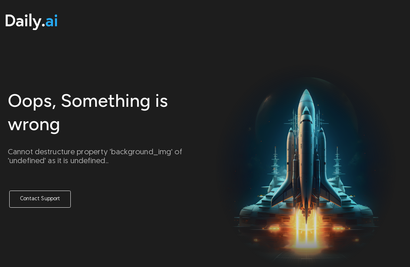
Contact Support (40, 199)
